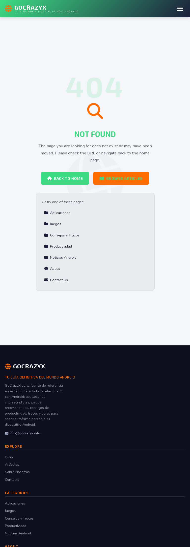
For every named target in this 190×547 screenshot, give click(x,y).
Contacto (12, 479)
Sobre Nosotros (17, 472)
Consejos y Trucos (62, 235)
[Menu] (180, 8)
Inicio (9, 457)
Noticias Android (60, 257)
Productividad (58, 246)
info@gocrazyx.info (22, 433)
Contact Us (56, 279)
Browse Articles (121, 178)
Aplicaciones (57, 212)
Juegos (52, 223)
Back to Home (65, 178)
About (52, 268)
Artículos (12, 464)
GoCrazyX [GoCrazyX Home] (25, 366)
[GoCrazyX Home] (42, 8)
